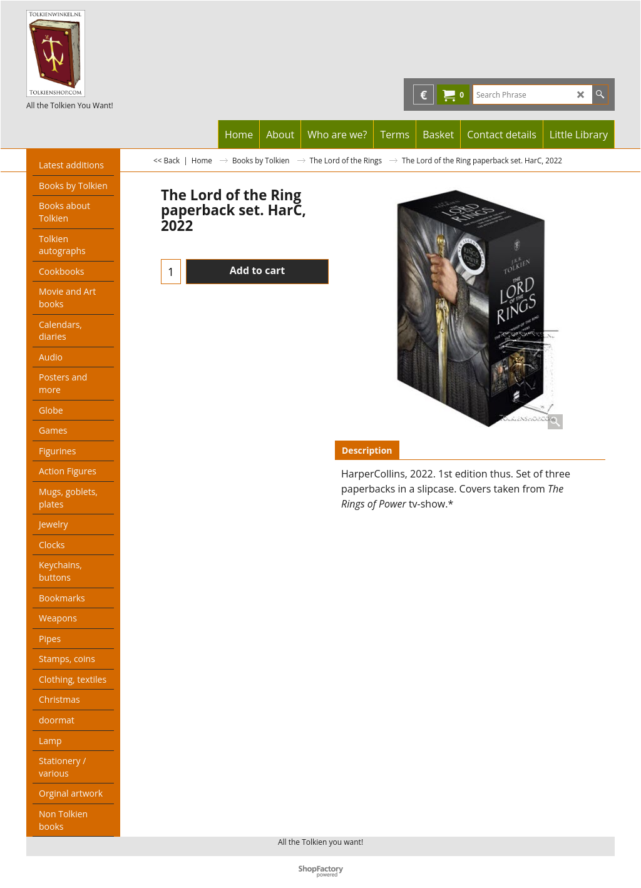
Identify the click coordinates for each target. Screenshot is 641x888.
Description (367, 450)
